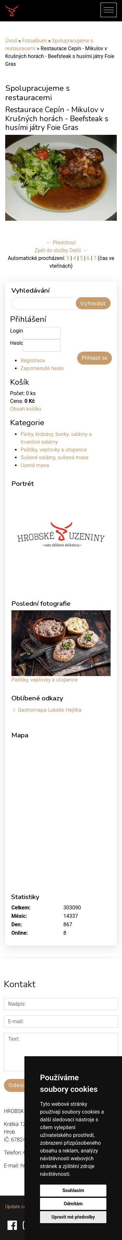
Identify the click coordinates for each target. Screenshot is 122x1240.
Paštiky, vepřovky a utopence (53, 450)
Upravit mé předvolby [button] (73, 1217)
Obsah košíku (25, 409)
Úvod (11, 41)
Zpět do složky (51, 250)
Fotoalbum (34, 41)
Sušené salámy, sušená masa (54, 457)
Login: (16, 331)
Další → (78, 250)
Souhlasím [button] (73, 1190)
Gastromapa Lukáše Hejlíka (49, 710)
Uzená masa (34, 465)
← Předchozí (61, 243)
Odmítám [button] (73, 1203)
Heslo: (16, 343)
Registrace (32, 360)
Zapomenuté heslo (42, 368)
